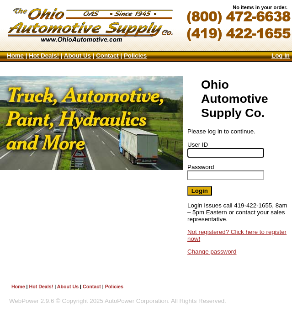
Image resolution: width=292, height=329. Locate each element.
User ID (197, 144)
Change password (211, 251)
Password (200, 167)
